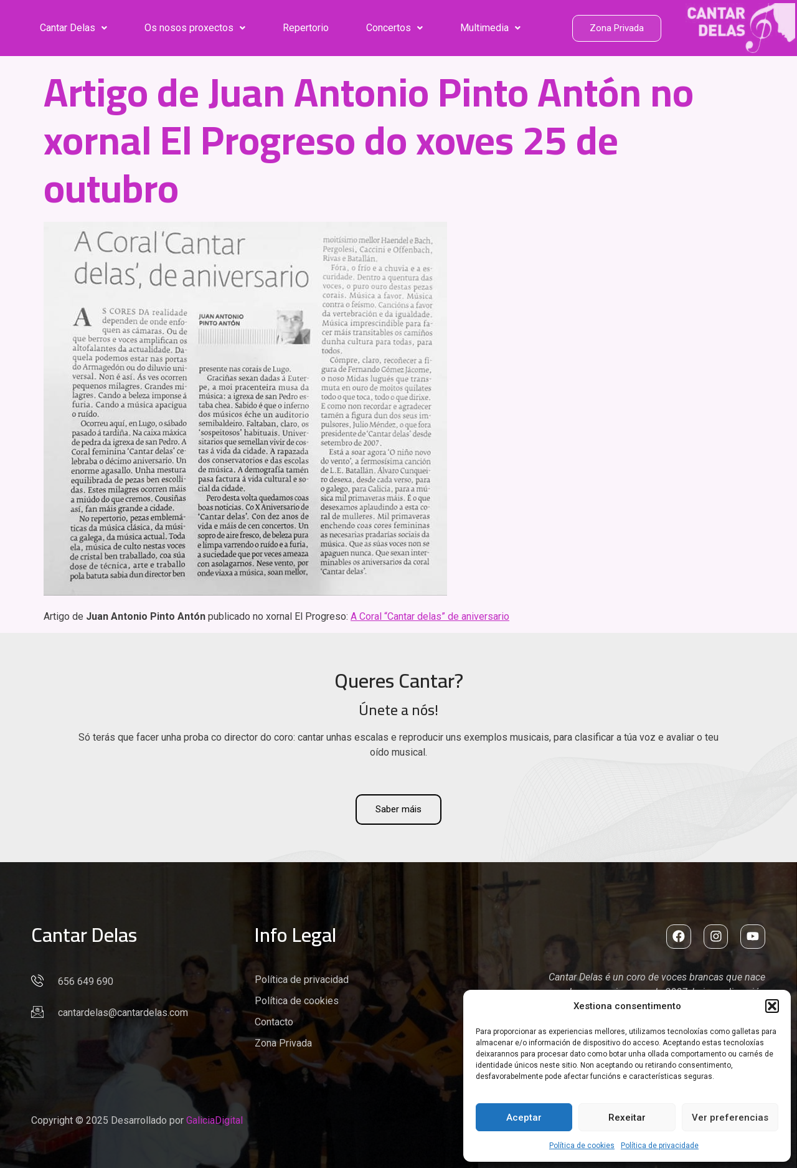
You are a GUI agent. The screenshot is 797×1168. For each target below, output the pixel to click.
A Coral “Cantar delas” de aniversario (430, 616)
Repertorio (306, 28)
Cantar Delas (73, 28)
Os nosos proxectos (194, 28)
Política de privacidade (660, 1145)
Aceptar (524, 1117)
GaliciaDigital (214, 1120)
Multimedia (490, 28)
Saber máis (398, 809)
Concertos (394, 28)
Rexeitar (627, 1117)
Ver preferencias (730, 1117)
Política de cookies (582, 1145)
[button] (772, 1006)
